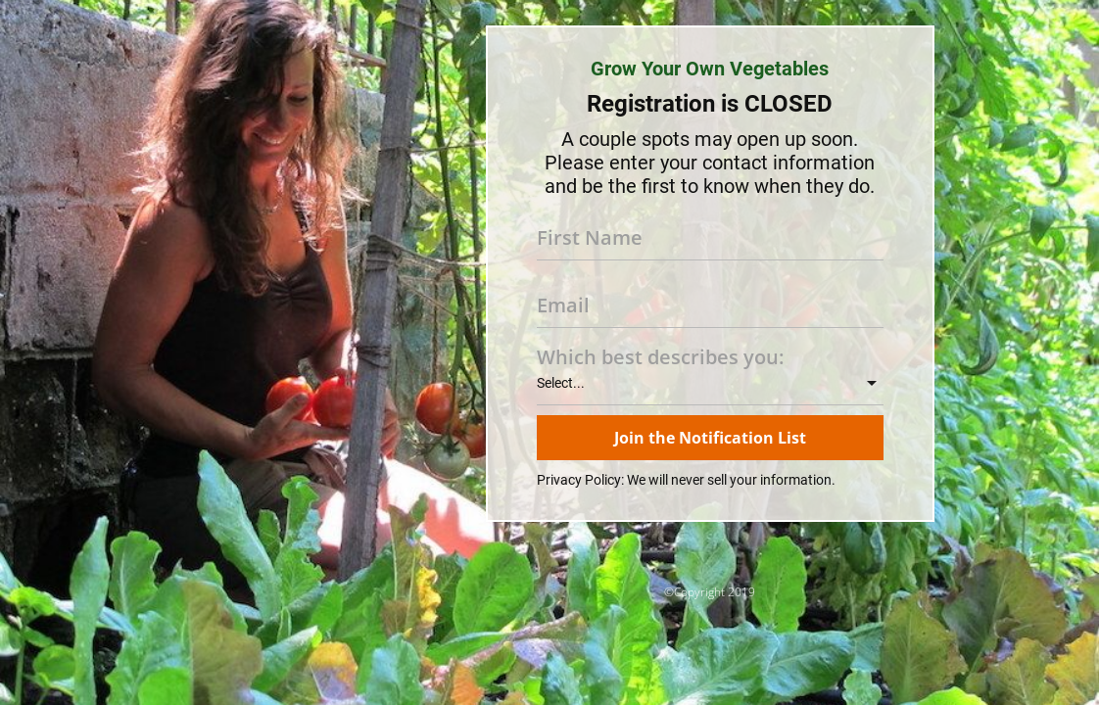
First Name (590, 238)
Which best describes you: (660, 357)
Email (563, 305)
